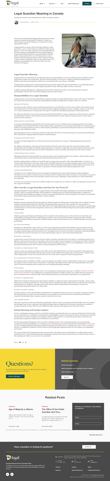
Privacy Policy (101, 475)
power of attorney (82, 325)
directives (63, 325)
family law (40, 322)
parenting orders (59, 322)
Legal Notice (37, 336)
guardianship (39, 50)
